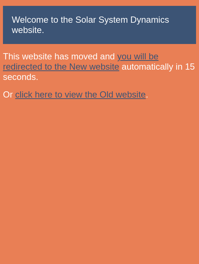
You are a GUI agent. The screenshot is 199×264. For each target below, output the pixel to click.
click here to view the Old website (80, 94)
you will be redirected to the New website (81, 61)
